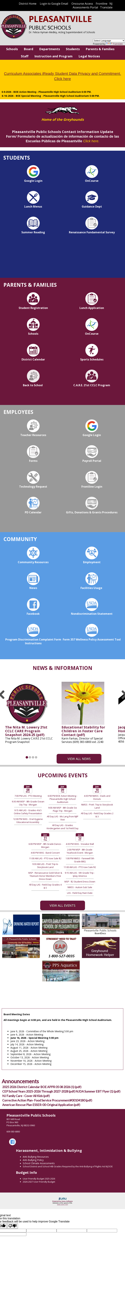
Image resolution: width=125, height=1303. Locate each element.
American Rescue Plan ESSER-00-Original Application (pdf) (41, 1105)
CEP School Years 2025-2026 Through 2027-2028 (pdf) (38, 1091)
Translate (114, 43)
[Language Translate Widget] (109, 40)
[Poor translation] (12, 1226)
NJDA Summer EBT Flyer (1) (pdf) (98, 1091)
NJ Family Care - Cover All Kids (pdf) (26, 1096)
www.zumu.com (62, 1205)
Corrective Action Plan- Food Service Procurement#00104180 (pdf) (47, 1100)
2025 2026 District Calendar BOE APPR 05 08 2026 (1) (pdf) (41, 1087)
